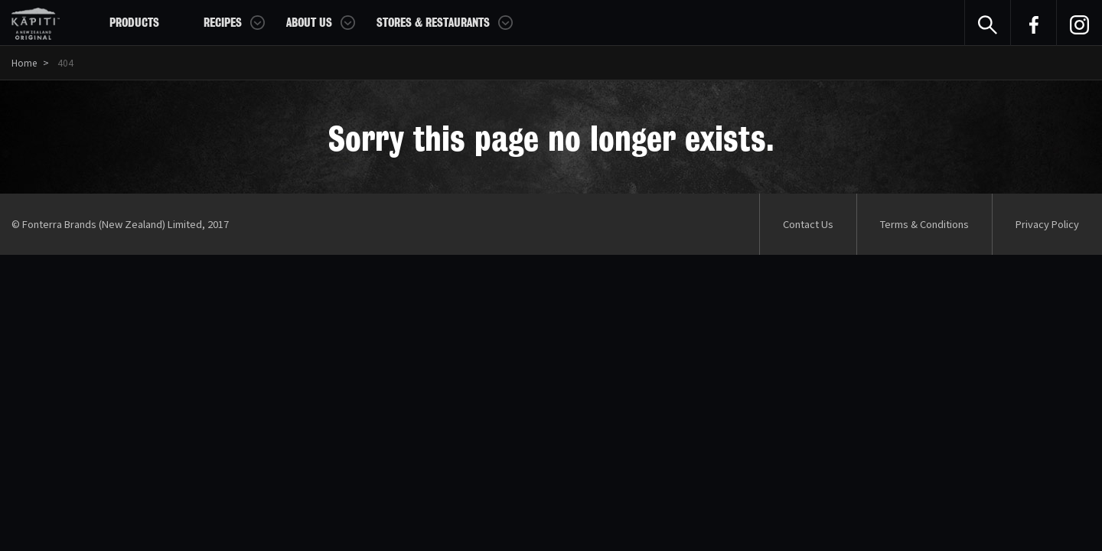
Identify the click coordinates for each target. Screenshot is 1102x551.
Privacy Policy (1047, 224)
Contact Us (808, 224)
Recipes (223, 23)
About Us (309, 23)
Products (134, 23)
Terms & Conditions (924, 224)
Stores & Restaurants (433, 23)
